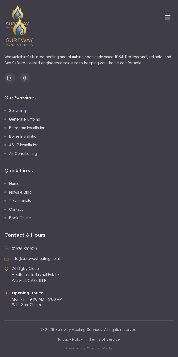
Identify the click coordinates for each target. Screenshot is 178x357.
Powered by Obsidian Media (89, 348)
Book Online (17, 217)
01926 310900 (24, 248)
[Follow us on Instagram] (9, 78)
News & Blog (18, 192)
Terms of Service (104, 339)
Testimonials (17, 200)
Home (12, 183)
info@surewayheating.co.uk (36, 258)
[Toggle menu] (168, 17)
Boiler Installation (21, 136)
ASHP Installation (21, 145)
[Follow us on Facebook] (24, 78)
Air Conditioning (20, 153)
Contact (13, 209)
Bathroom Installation (24, 127)
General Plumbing (22, 119)
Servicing (15, 110)
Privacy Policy (70, 339)
